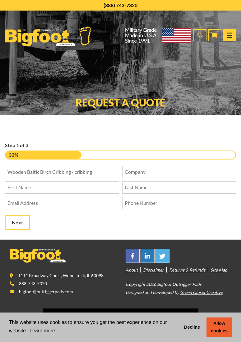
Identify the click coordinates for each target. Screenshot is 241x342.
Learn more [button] (42, 330)
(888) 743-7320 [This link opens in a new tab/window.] (120, 5)
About (132, 269)
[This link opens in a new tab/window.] (133, 256)
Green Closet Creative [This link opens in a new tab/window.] (201, 292)
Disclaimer (153, 269)
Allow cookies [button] (219, 327)
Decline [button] (192, 327)
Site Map (219, 269)
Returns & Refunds (187, 269)
